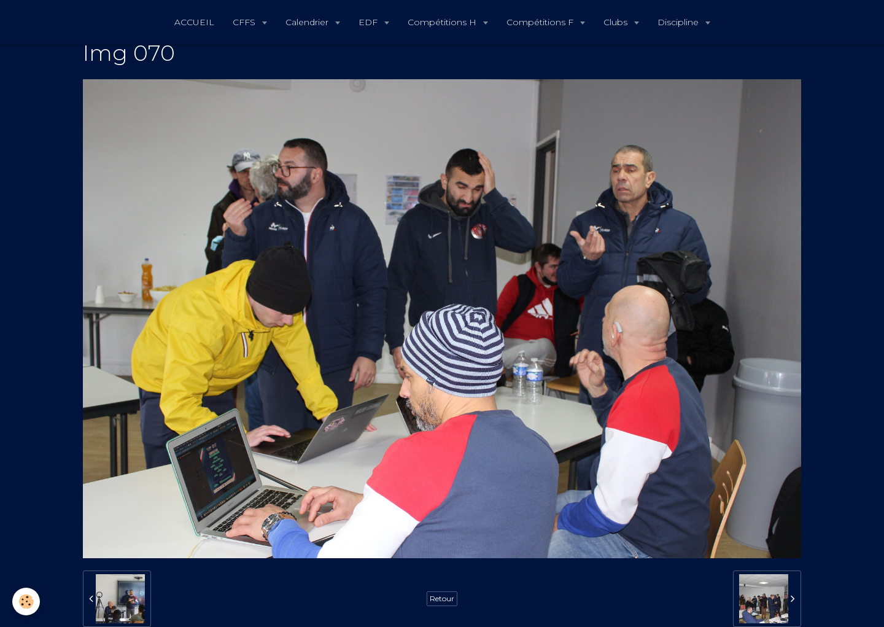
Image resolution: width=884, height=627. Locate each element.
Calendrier (308, 22)
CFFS (245, 22)
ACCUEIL (194, 22)
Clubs (616, 22)
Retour (442, 598)
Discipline (679, 22)
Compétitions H (443, 22)
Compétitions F (541, 22)
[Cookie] (26, 601)
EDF (369, 22)
